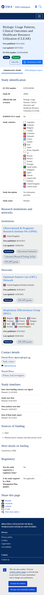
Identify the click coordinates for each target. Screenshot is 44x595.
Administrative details (12, 70)
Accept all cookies (17, 584)
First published (9, 44)
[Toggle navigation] (39, 16)
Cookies (4, 540)
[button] (7, 500)
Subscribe (15, 62)
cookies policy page (17, 572)
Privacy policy (6, 537)
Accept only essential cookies (22, 590)
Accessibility (6, 547)
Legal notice (6, 544)
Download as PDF (32, 62)
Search (40, 6)
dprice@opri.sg (10, 366)
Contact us (5, 560)
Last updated (8, 48)
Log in (36, 6)
